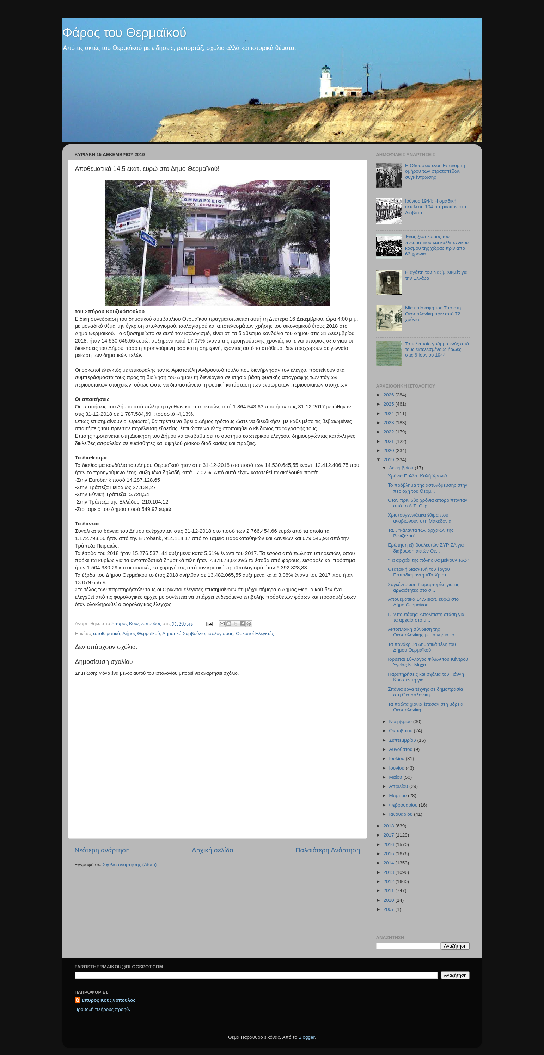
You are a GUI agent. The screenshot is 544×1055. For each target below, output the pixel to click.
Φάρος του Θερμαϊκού (124, 32)
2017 (389, 835)
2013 (389, 872)
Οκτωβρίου (401, 730)
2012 (389, 881)
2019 (389, 459)
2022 (389, 431)
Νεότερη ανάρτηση (102, 850)
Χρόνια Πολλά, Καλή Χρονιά (417, 476)
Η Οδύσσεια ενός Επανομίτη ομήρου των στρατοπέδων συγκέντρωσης (435, 171)
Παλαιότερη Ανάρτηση (327, 850)
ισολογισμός (220, 633)
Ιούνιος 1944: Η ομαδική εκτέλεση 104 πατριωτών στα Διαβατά (435, 206)
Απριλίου (399, 786)
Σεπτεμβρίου (403, 740)
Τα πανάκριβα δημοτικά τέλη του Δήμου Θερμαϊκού (422, 647)
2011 (389, 890)
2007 (389, 909)
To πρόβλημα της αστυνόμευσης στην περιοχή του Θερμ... (427, 487)
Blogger (307, 1037)
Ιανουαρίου (401, 814)
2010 (389, 900)
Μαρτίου (398, 795)
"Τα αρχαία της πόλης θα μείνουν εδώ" (428, 560)
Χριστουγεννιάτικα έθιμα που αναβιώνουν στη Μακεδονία (419, 517)
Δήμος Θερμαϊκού (141, 633)
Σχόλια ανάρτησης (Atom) (130, 864)
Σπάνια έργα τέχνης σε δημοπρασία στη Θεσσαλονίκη (425, 691)
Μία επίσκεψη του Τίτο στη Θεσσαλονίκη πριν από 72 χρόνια (433, 313)
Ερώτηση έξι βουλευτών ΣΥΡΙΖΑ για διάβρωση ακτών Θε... (426, 547)
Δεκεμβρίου (402, 467)
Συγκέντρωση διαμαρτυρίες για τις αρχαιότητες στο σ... (423, 587)
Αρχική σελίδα (212, 850)
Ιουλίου (397, 758)
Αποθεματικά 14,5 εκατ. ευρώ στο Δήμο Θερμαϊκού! (423, 602)
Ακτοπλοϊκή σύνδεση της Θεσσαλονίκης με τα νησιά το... (423, 632)
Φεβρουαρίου (404, 805)
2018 (389, 825)
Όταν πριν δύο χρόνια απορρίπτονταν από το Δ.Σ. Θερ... (427, 503)
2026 (389, 394)
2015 (389, 853)
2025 (389, 404)
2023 (389, 422)
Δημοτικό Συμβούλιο (183, 633)
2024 (389, 413)
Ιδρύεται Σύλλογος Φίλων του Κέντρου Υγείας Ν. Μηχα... (428, 661)
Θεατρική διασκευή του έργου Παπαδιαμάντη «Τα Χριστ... (419, 572)
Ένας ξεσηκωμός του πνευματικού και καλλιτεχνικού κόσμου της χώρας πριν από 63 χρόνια (437, 245)
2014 (389, 862)
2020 (389, 450)
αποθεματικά (106, 633)
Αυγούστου (401, 749)
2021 (389, 441)
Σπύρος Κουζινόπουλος (109, 1000)
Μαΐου (396, 777)
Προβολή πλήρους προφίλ (102, 1009)
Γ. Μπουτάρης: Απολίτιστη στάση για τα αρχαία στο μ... (426, 617)
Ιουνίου (397, 768)
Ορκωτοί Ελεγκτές (255, 633)
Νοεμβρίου (401, 721)
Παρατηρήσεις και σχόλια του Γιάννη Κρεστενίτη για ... (426, 677)
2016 (389, 844)
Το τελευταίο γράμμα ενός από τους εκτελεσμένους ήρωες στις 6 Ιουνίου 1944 (437, 349)
